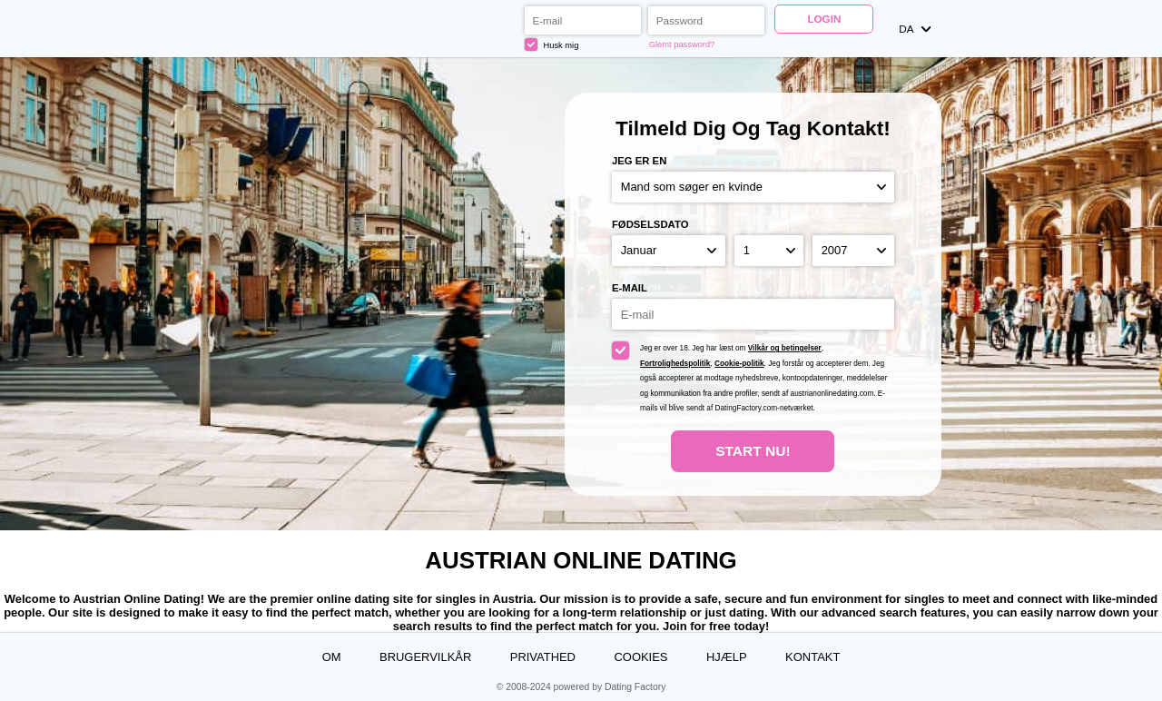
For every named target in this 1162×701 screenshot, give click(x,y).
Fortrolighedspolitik (675, 364)
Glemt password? (682, 44)
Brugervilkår (425, 657)
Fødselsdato (650, 224)
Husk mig (552, 44)
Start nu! (753, 451)
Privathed (543, 657)
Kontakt (812, 657)
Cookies (640, 657)
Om (331, 657)
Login (824, 19)
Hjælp (726, 657)
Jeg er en (639, 160)
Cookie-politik (739, 364)
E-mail (629, 287)
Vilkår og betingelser (785, 348)
